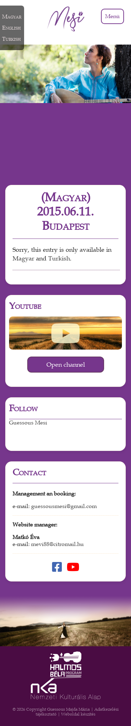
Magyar (23, 258)
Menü (112, 16)
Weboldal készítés (78, 714)
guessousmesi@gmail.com (64, 506)
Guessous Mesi (28, 422)
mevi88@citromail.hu (57, 544)
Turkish (59, 258)
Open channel (65, 364)
